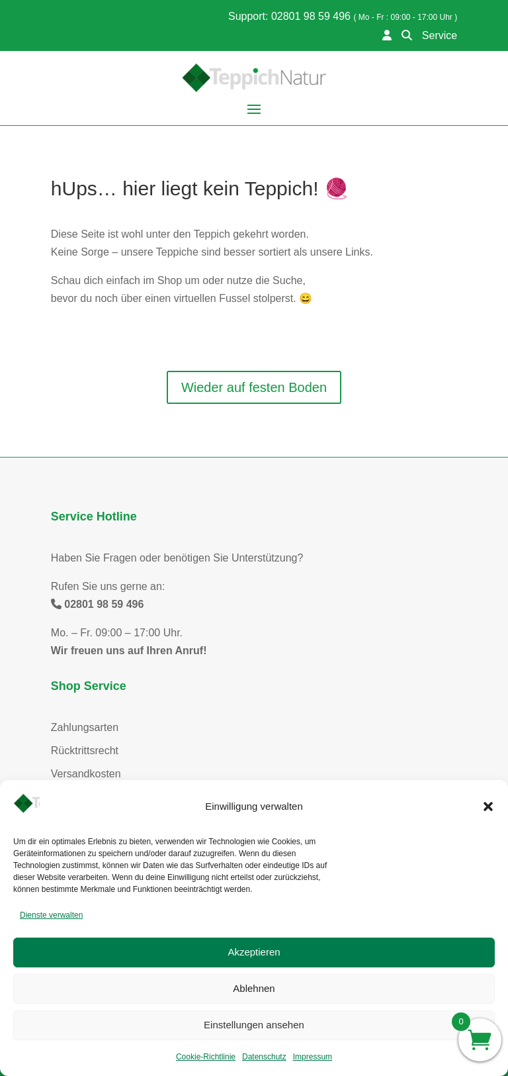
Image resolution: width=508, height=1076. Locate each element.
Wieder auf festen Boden (254, 387)
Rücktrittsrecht (84, 750)
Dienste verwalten (51, 915)
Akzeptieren (254, 951)
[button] (488, 806)
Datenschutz (264, 1056)
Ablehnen (254, 988)
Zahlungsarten (84, 727)
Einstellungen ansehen (254, 1024)
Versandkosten (86, 773)
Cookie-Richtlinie (205, 1056)
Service (439, 35)
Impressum (312, 1056)
